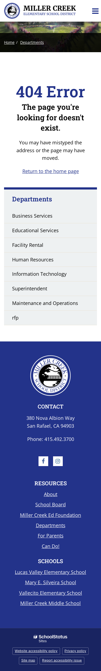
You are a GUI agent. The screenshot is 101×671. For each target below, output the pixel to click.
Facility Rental (27, 245)
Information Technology (39, 274)
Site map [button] (28, 660)
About (50, 494)
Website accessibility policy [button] (36, 651)
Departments (32, 42)
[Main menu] (95, 11)
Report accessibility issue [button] (62, 660)
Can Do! (51, 546)
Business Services (32, 215)
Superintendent (29, 288)
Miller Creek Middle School (50, 603)
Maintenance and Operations (45, 303)
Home (9, 42)
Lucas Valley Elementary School (50, 572)
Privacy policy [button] (75, 651)
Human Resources (33, 259)
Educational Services (35, 230)
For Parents (51, 535)
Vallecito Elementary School (50, 593)
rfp (15, 317)
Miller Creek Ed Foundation (50, 515)
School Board (50, 504)
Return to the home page (50, 171)
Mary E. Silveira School (50, 582)
